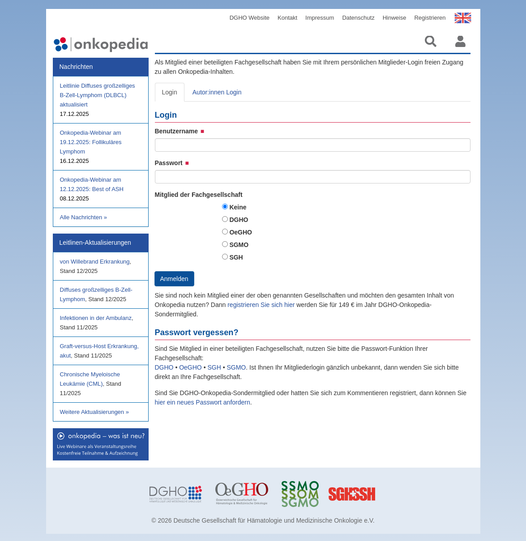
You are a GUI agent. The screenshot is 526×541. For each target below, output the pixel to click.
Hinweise (394, 17)
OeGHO (240, 232)
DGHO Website (249, 17)
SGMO (238, 244)
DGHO (238, 219)
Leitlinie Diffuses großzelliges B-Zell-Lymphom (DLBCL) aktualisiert (97, 95)
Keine (237, 207)
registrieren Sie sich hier (261, 304)
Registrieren (429, 17)
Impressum (319, 17)
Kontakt (287, 17)
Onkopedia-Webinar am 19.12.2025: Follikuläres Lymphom (91, 142)
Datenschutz (358, 17)
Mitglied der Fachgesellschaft (199, 194)
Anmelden (174, 278)
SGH (236, 257)
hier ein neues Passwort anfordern (202, 402)
